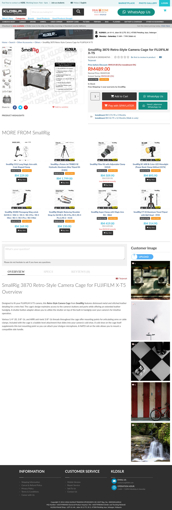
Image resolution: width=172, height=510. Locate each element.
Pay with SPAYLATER (119, 105)
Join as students (57, 3)
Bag (107, 22)
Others (37, 42)
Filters (86, 22)
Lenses (22, 22)
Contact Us (72, 491)
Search (12, 42)
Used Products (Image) (62, 18)
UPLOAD (141, 256)
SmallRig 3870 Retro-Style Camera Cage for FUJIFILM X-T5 (128, 51)
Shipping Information (31, 482)
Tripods (97, 22)
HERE (22, 3)
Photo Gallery (148, 3)
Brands (31, 18)
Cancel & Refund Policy (32, 485)
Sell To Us (71, 488)
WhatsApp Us (136, 12)
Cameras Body (8, 22)
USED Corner (56, 22)
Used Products (43, 18)
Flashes (116, 22)
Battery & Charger (133, 22)
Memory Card (73, 22)
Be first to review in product (143, 57)
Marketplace (127, 3)
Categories (20, 18)
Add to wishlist (60, 107)
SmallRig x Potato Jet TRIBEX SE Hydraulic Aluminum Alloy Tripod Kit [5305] (64, 167)
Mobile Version (74, 482)
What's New (7, 18)
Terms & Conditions (30, 491)
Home (4, 42)
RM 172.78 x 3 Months (110, 115)
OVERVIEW (16, 271)
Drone (33, 22)
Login (164, 3)
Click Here (165, 26)
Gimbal (43, 22)
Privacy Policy (28, 488)
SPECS (48, 271)
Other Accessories (155, 22)
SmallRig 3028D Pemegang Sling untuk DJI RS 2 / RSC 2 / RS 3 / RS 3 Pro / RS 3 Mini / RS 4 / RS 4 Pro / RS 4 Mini (21, 215)
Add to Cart (119, 96)
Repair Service (73, 485)
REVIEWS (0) (80, 271)
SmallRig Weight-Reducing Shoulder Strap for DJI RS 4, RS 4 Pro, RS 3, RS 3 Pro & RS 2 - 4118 (64, 215)
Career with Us (28, 495)
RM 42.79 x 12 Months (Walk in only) (116, 118)
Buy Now (22, 180)
